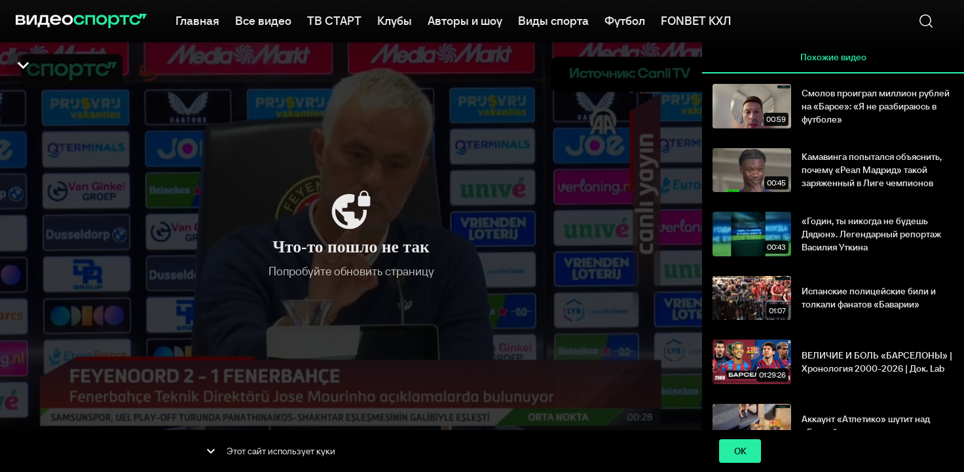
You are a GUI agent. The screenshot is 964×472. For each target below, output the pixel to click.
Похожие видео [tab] (833, 57)
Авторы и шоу (465, 19)
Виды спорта (553, 19)
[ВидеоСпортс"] (81, 21)
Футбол (625, 19)
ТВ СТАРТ (334, 19)
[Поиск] (926, 21)
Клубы (394, 19)
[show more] (211, 451)
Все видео (263, 19)
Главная (197, 19)
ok (740, 451)
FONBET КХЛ (696, 19)
